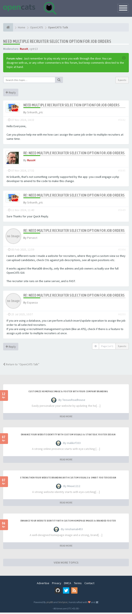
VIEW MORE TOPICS (66, 564)
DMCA (67, 584)
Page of (107, 347)
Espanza (32, 304)
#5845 (121, 172)
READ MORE (66, 417)
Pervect (32, 239)
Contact (89, 584)
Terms (78, 584)
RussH (24, 49)
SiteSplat (63, 603)
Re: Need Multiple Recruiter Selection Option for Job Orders (74, 153)
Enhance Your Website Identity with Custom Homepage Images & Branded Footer (68, 522)
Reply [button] (11, 92)
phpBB (49, 603)
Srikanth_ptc (35, 112)
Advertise (43, 584)
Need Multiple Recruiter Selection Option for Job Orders (57, 41)
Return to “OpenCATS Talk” (21, 366)
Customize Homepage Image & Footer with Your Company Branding (68, 392)
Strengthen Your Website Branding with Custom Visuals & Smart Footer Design (68, 479)
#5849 (121, 211)
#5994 (121, 251)
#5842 (121, 120)
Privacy (56, 584)
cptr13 (33, 49)
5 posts (122, 80)
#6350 (121, 316)
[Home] (8, 27)
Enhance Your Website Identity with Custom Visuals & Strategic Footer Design (68, 435)
